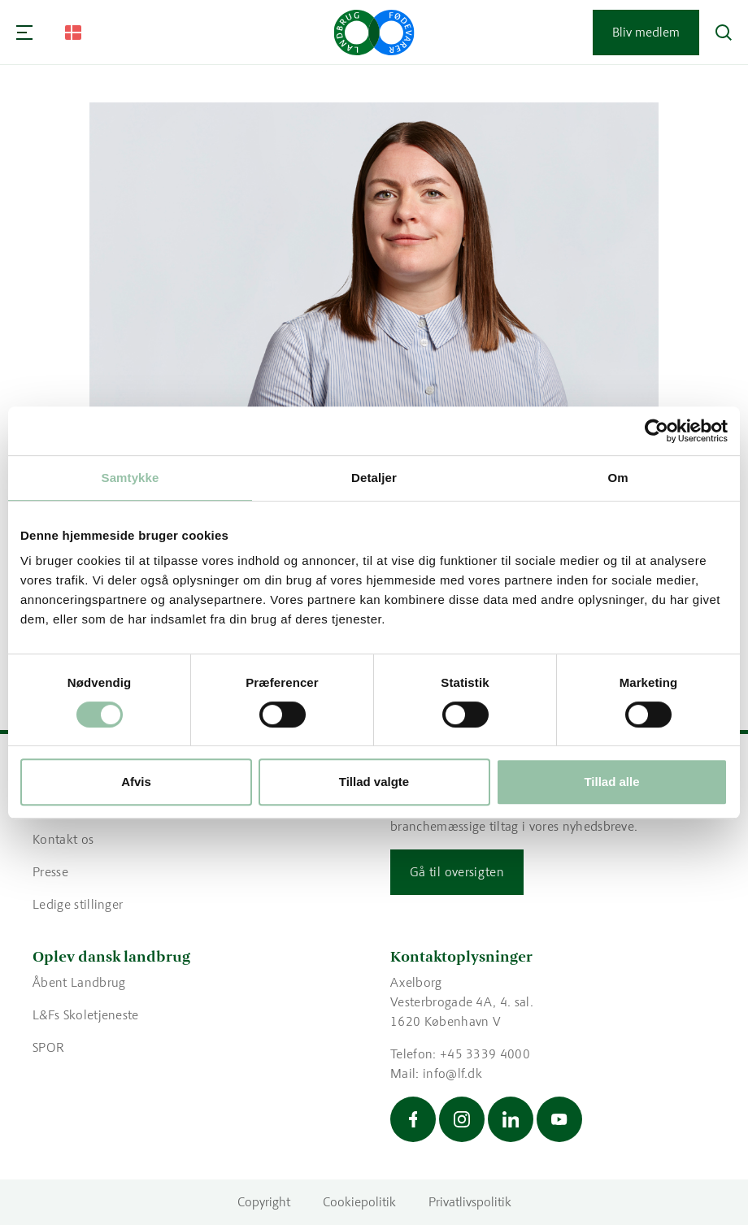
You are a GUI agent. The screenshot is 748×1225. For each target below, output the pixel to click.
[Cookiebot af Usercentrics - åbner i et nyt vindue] (656, 431)
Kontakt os (63, 839)
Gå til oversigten (457, 872)
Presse (50, 872)
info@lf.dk (452, 1073)
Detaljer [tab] (374, 477)
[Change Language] (73, 32)
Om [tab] (617, 477)
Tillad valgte (374, 781)
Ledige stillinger (78, 904)
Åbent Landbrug (79, 982)
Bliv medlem (646, 32)
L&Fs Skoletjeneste (86, 1015)
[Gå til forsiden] (374, 32)
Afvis (136, 781)
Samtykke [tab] (130, 477)
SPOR (48, 1047)
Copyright (263, 1202)
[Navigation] (24, 32)
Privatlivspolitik (469, 1202)
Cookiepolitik (359, 1202)
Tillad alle (611, 781)
